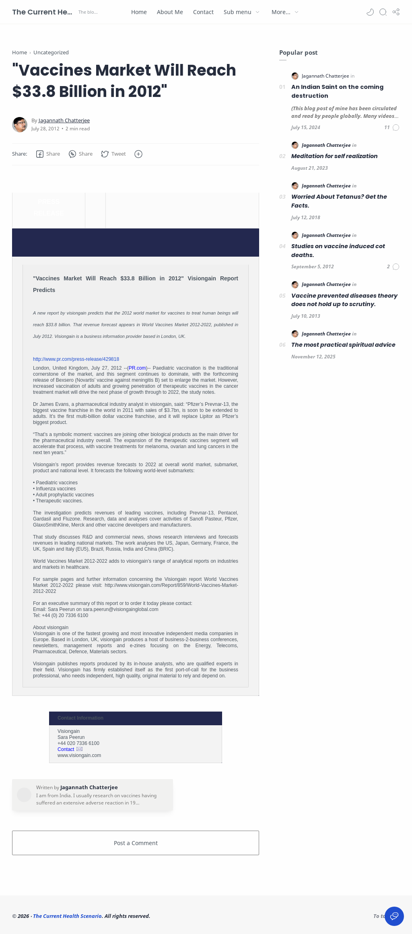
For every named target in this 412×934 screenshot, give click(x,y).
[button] (370, 12)
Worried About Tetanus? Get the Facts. (339, 201)
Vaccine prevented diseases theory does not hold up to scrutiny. (344, 300)
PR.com (137, 368)
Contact (66, 749)
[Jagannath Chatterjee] (64, 120)
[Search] (383, 12)
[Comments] (392, 127)
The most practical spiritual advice (343, 345)
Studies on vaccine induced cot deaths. (338, 250)
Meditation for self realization (334, 156)
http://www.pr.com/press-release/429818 (76, 359)
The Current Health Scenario (44, 12)
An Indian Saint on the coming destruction (337, 91)
